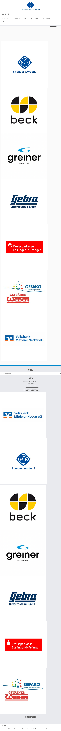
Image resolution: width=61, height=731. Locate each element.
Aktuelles (5, 18)
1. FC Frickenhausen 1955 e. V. (19, 728)
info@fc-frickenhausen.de (32, 387)
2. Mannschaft (27, 18)
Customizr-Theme (49, 728)
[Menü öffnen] (58, 14)
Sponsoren (6, 22)
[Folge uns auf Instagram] (9, 14)
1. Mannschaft (15, 18)
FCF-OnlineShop (48, 18)
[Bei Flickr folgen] (6, 14)
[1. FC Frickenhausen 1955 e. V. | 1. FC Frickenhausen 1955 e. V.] (30, 5)
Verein (15, 22)
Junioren (37, 18)
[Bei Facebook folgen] (3, 14)
